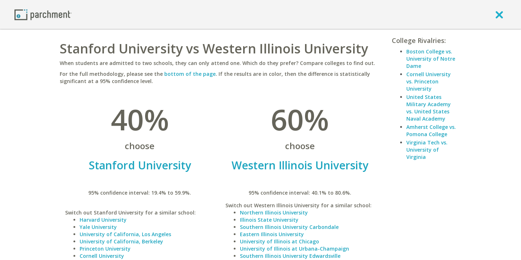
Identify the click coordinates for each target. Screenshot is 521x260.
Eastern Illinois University (272, 234)
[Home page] (43, 14)
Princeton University (105, 248)
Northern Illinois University (274, 212)
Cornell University (102, 255)
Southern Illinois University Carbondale (289, 227)
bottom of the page (190, 73)
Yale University (98, 227)
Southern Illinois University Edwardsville (290, 255)
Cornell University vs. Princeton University (428, 81)
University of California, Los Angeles (125, 234)
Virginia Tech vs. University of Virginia (427, 149)
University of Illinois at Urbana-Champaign (294, 248)
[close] (499, 14)
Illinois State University (269, 219)
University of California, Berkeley (121, 241)
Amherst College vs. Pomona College (431, 131)
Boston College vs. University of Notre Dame (430, 58)
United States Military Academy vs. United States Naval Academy (428, 108)
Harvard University (103, 219)
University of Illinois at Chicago (279, 241)
